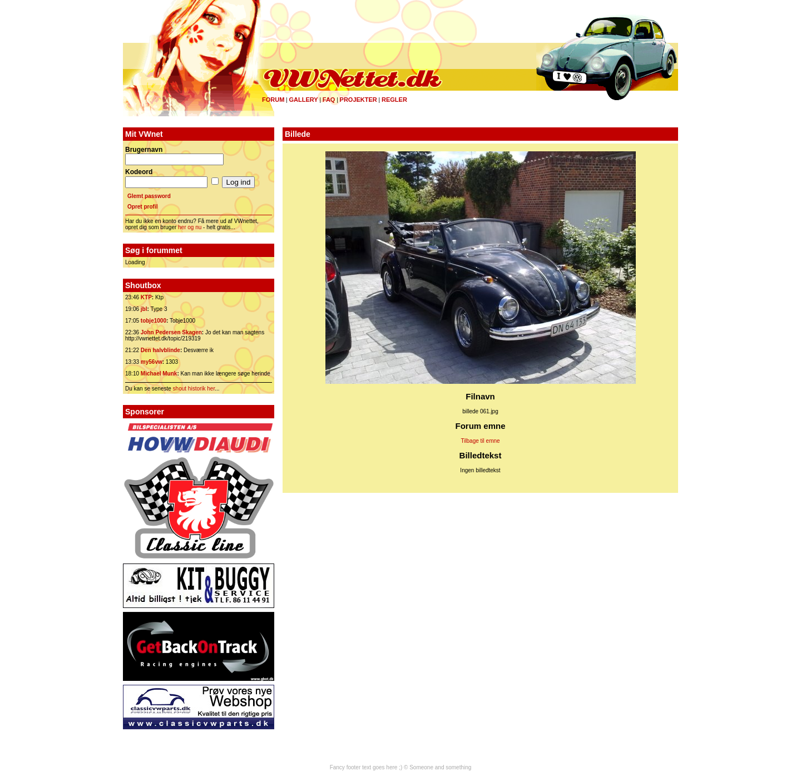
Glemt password (149, 196)
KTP (146, 297)
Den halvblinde (160, 350)
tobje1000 (153, 321)
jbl (144, 309)
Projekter (358, 99)
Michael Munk (159, 373)
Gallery (303, 99)
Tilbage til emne (480, 441)
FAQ (329, 99)
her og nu (189, 227)
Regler (394, 99)
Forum (273, 99)
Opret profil (142, 207)
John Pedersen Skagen (171, 332)
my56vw (151, 362)
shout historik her (194, 388)
